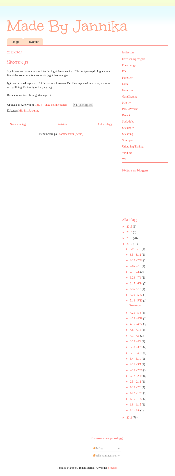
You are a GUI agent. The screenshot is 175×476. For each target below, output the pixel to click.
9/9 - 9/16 (136, 248)
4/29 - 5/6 (136, 312)
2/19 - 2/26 (136, 370)
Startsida (62, 124)
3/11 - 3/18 (136, 353)
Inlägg (98, 448)
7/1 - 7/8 (135, 271)
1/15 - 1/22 (136, 398)
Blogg (15, 41)
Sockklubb (128, 121)
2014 (130, 232)
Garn (125, 84)
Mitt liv (23, 110)
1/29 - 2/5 (136, 387)
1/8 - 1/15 (136, 404)
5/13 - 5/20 (136, 300)
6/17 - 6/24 (136, 283)
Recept (126, 115)
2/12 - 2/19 (136, 375)
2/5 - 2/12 (136, 381)
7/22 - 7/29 (136, 260)
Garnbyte (127, 90)
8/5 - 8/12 (136, 254)
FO (124, 71)
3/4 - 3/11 (135, 358)
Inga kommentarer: (56, 104)
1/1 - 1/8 (135, 410)
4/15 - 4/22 (136, 324)
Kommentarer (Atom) (70, 134)
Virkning (127, 152)
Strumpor (127, 140)
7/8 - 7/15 (136, 266)
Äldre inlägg (105, 124)
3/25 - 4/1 (136, 341)
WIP (124, 159)
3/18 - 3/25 (136, 347)
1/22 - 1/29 (136, 393)
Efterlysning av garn (133, 59)
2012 (130, 243)
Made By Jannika (67, 26)
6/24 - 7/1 (136, 277)
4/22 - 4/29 (136, 318)
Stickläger (128, 127)
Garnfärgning (129, 96)
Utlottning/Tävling (132, 146)
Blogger (112, 467)
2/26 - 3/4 (136, 364)
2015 (130, 226)
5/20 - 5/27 (136, 294)
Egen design (129, 65)
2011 (130, 417)
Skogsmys (17, 62)
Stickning (33, 110)
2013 (130, 238)
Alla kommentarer (105, 455)
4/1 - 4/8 (135, 335)
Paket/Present (130, 109)
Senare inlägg (18, 124)
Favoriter (33, 41)
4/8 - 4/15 (136, 329)
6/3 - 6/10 (136, 289)
